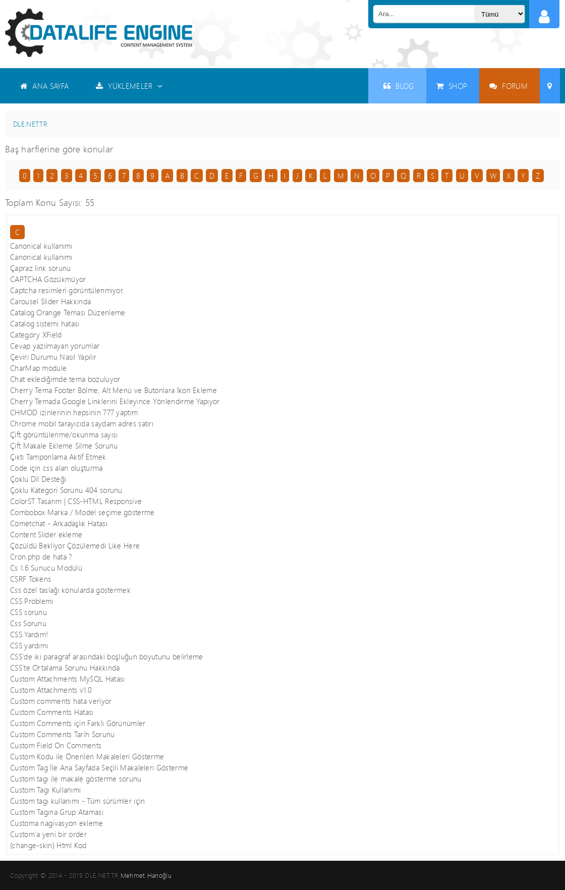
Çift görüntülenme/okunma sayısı (64, 434)
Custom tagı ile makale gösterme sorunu (76, 778)
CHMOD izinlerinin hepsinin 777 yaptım (74, 412)
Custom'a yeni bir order (48, 834)
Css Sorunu (28, 623)
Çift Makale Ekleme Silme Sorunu (64, 445)
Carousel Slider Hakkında (50, 301)
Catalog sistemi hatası (45, 323)
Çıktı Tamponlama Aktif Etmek (58, 456)
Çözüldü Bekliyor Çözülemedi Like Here (75, 545)
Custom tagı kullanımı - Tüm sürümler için (77, 800)
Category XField (36, 334)
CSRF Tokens (30, 578)
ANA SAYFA (44, 85)
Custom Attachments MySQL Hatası (67, 678)
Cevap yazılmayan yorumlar (55, 345)
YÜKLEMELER (129, 85)
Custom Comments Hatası (52, 711)
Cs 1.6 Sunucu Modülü (46, 567)
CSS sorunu (28, 612)
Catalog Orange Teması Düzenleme (67, 312)
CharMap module (38, 367)
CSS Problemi (31, 600)
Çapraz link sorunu (40, 267)
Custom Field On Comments (55, 745)
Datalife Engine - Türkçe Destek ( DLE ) (98, 33)
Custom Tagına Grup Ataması (56, 811)
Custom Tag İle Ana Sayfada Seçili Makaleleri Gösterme (99, 767)
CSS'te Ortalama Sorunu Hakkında (65, 667)
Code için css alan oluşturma (56, 467)
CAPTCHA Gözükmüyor (48, 279)
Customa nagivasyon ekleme (56, 822)
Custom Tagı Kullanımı (45, 789)
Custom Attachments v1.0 (51, 689)
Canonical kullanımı (41, 245)
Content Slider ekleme (46, 534)
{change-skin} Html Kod (48, 845)
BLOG (398, 85)
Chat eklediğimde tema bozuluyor (65, 378)
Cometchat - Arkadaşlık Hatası (58, 523)
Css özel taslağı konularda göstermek (70, 589)
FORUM (508, 85)
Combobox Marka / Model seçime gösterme (82, 512)
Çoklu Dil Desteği (38, 478)
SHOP (452, 85)
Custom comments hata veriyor (61, 700)
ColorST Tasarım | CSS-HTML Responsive (76, 501)
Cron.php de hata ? (41, 556)
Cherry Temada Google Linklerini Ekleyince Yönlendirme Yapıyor (115, 401)
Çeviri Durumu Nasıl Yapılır (53, 356)
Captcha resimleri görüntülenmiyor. (67, 290)
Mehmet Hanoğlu (146, 875)
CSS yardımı (29, 645)
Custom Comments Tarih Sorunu (62, 734)
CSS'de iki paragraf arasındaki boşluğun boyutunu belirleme (106, 656)
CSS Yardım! (29, 634)
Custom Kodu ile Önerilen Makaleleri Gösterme (87, 756)
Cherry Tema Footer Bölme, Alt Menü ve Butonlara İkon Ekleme (113, 390)
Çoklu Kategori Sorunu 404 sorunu (66, 489)
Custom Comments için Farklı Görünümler (78, 723)
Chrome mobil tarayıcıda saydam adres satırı (81, 423)
